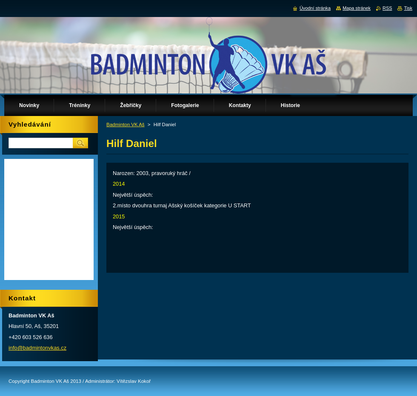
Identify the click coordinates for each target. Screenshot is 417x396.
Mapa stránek (357, 8)
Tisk (408, 8)
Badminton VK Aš (125, 124)
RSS (387, 8)
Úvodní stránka (315, 8)
